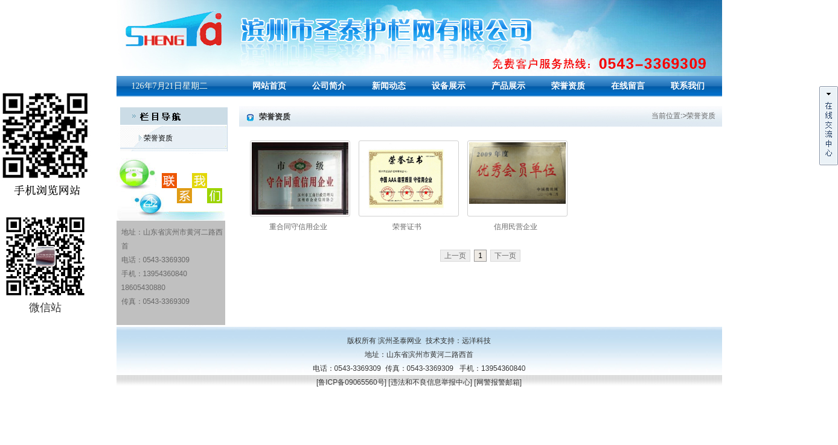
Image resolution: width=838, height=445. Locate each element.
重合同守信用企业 (298, 226)
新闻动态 (389, 85)
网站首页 (269, 85)
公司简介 (329, 85)
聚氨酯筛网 (135, 438)
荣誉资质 (568, 85)
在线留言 (628, 85)
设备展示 (448, 85)
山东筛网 (167, 438)
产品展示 (508, 85)
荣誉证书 (406, 226)
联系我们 (688, 85)
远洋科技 (476, 340)
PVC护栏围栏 (204, 438)
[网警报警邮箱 (496, 382)
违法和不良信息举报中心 (430, 382)
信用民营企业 (515, 226)
